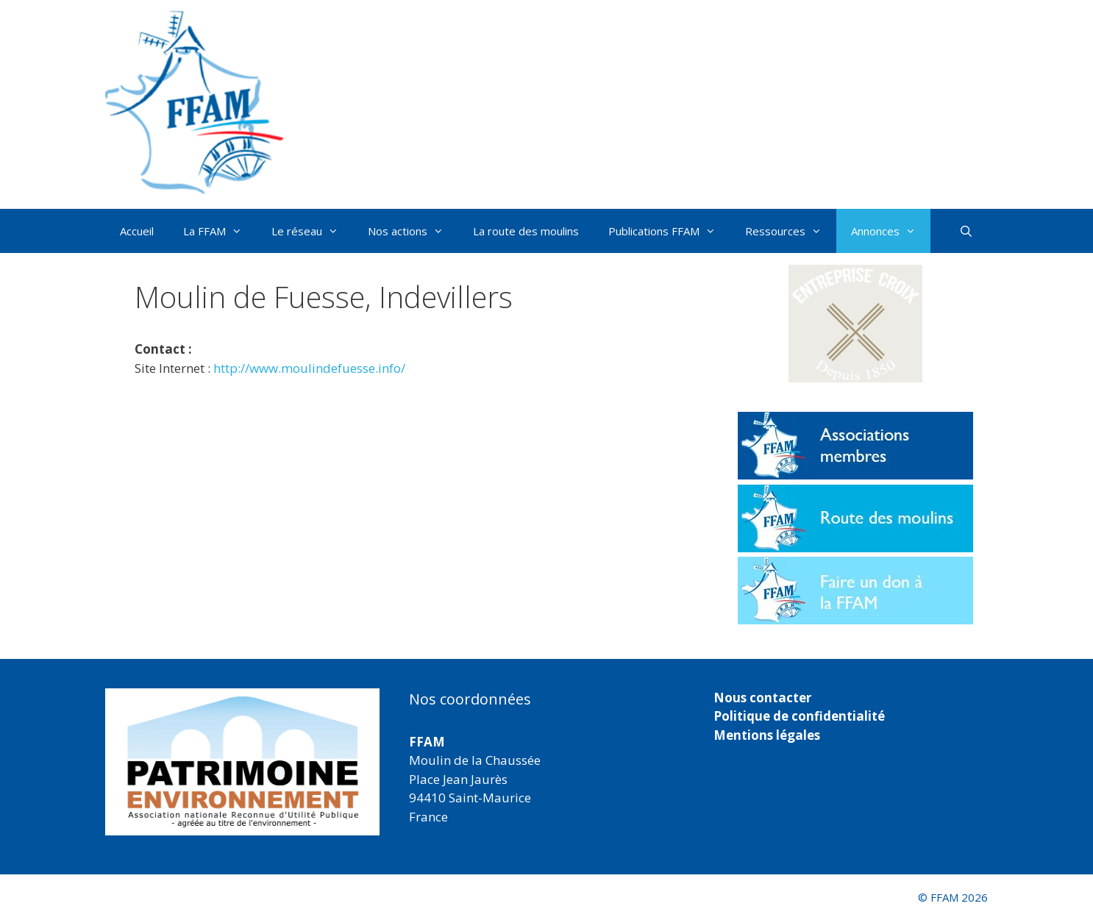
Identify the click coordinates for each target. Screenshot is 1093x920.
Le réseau (312, 231)
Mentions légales (766, 735)
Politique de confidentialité (799, 715)
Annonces (890, 231)
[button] (855, 323)
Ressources (790, 231)
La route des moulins (526, 231)
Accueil (137, 231)
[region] (242, 761)
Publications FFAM (669, 231)
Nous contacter (762, 697)
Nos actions (413, 231)
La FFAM (220, 231)
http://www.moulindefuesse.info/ (309, 368)
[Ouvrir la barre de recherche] (966, 231)
